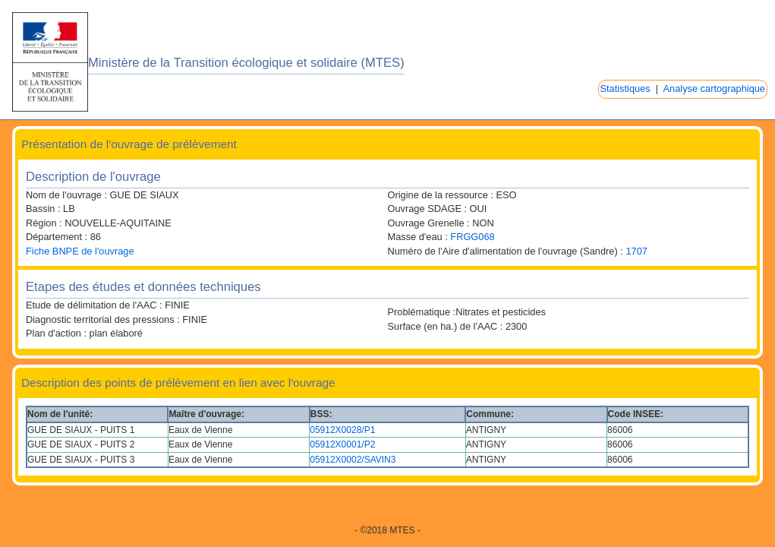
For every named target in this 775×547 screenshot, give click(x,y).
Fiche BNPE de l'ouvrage (80, 251)
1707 (636, 251)
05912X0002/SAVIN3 (352, 459)
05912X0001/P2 (342, 444)
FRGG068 (472, 236)
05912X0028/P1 (342, 430)
